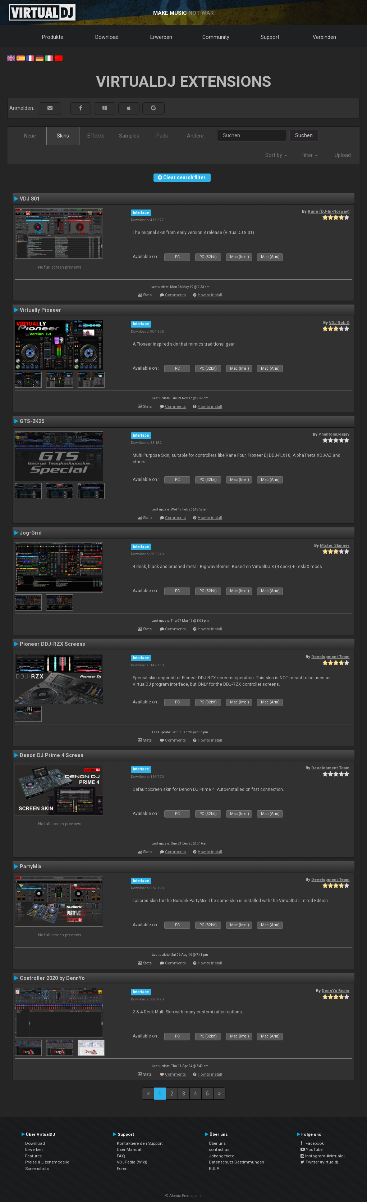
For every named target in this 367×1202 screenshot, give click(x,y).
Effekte (96, 136)
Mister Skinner (334, 545)
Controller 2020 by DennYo (52, 978)
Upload (343, 155)
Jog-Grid (31, 533)
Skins (63, 136)
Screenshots (37, 1168)
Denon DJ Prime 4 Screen (51, 755)
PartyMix (30, 866)
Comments (175, 295)
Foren (122, 1168)
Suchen (304, 135)
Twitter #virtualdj (319, 1162)
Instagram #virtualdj (323, 1155)
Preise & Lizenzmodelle (47, 1162)
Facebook (312, 1143)
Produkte (52, 37)
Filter (310, 155)
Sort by (276, 155)
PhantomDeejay (333, 434)
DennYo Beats (335, 990)
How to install (210, 295)
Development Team (330, 656)
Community (215, 37)
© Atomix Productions (183, 1195)
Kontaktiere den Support (140, 1143)
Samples (129, 136)
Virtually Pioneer (40, 310)
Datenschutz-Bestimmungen (236, 1162)
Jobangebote (221, 1155)
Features (33, 1155)
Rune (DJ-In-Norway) (328, 211)
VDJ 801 (30, 199)
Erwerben (161, 37)
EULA (214, 1168)
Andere (195, 136)
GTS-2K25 (32, 421)
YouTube (311, 1149)
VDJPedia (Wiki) (132, 1162)
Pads (162, 136)
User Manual (129, 1149)
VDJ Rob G (339, 322)
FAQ (121, 1155)
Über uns (217, 1143)
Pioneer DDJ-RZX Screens (52, 644)
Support (270, 37)
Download (107, 37)
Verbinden (324, 37)
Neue (30, 136)
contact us (219, 1149)
